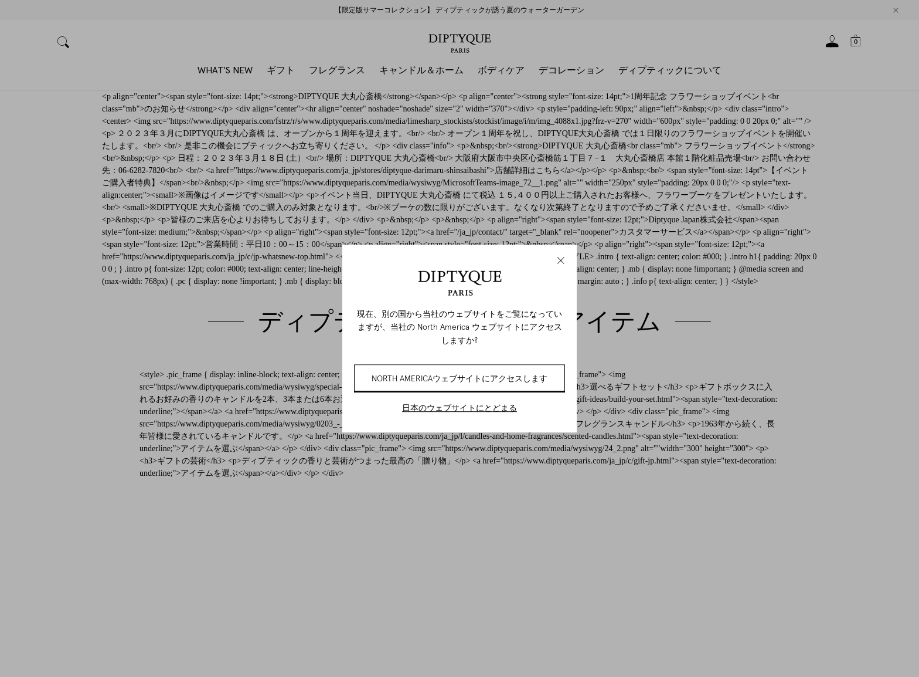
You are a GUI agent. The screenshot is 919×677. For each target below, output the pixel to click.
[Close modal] (561, 260)
